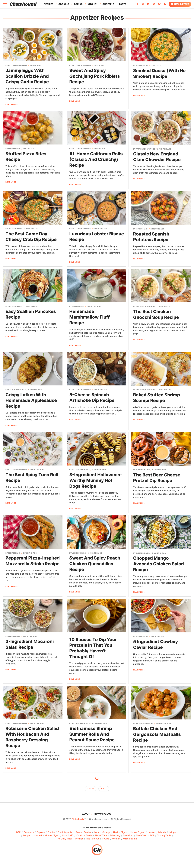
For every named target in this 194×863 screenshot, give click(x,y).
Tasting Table (164, 835)
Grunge (106, 832)
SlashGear (141, 835)
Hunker (151, 832)
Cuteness (29, 832)
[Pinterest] (153, 5)
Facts (122, 4)
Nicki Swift (67, 835)
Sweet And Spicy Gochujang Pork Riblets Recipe (94, 76)
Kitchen (92, 4)
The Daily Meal (64, 839)
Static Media (78, 819)
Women (116, 839)
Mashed (37, 835)
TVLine (105, 839)
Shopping (108, 4)
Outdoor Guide (84, 835)
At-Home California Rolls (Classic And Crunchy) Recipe (96, 159)
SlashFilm (128, 835)
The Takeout (92, 839)
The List (79, 839)
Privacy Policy (102, 814)
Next (103, 789)
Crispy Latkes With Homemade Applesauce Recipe (31, 400)
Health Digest (120, 832)
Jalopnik (173, 832)
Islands (162, 832)
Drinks (78, 4)
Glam (96, 832)
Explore (41, 832)
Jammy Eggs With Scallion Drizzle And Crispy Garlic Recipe (27, 76)
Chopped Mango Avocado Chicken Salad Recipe (158, 563)
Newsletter (179, 4)
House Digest (137, 832)
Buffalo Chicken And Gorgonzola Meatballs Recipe (157, 734)
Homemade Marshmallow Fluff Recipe (89, 317)
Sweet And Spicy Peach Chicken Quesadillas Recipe (94, 563)
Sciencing (115, 835)
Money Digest (52, 835)
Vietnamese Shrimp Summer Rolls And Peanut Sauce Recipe (92, 734)
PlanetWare (101, 835)
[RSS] (164, 5)
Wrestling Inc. (130, 839)
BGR (18, 832)
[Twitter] (143, 5)
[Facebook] (137, 5)
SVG (152, 835)
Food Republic (65, 832)
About (86, 814)
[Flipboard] (148, 5)
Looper (26, 835)
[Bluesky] (159, 5)
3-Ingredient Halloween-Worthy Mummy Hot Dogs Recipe (95, 480)
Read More (10, 104)
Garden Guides (83, 832)
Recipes (48, 4)
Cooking (63, 4)
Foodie (51, 832)
